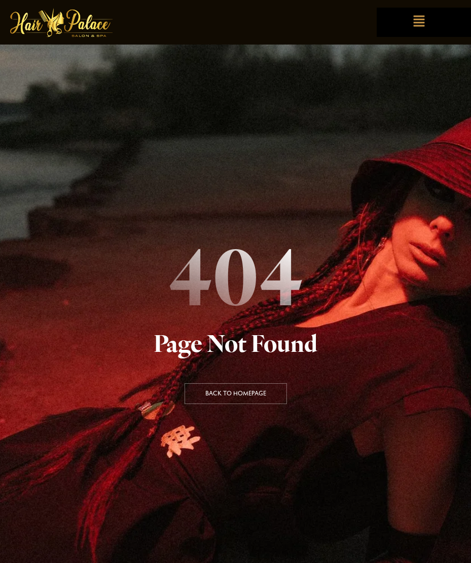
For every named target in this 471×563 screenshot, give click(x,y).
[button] (419, 22)
